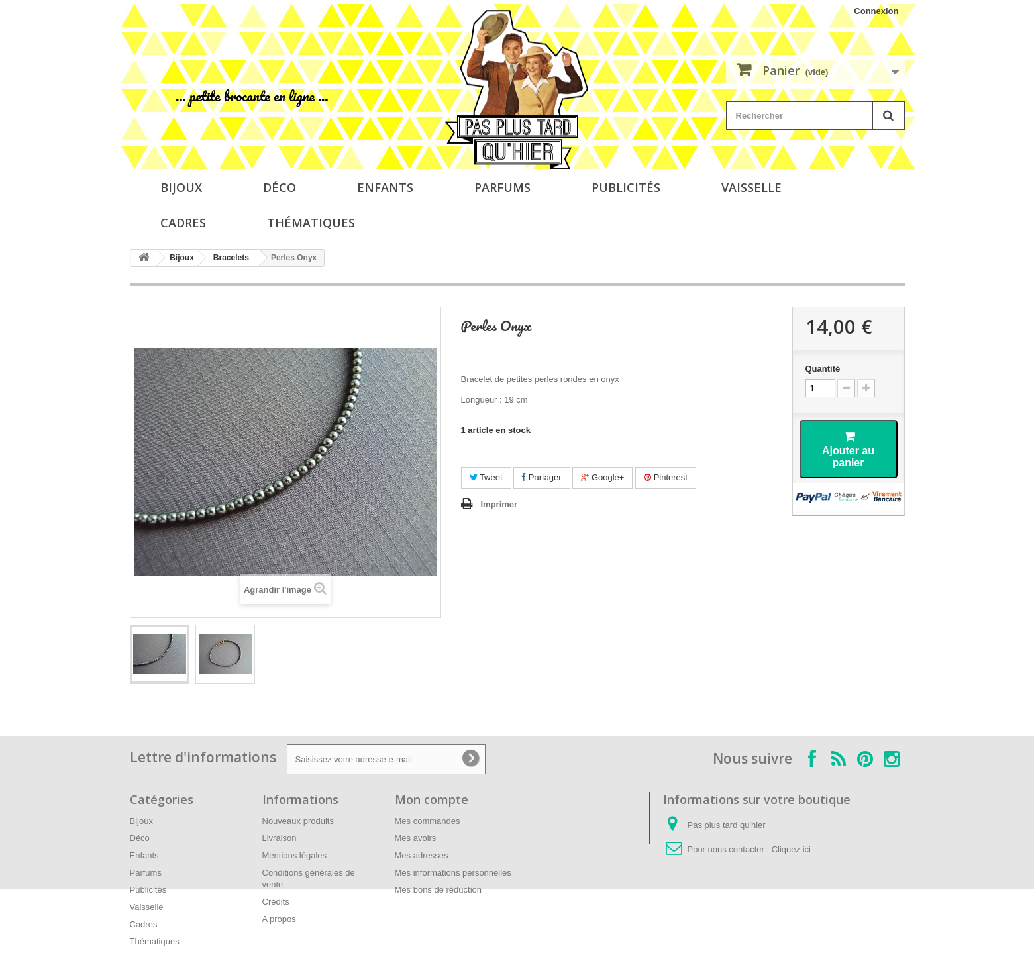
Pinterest (666, 477)
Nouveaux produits (298, 821)
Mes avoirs (416, 838)
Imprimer (499, 504)
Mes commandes (427, 821)
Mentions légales (294, 855)
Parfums (502, 187)
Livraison (279, 838)
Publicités (626, 187)
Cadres (183, 222)
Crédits (275, 902)
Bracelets (231, 257)
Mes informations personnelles (453, 873)
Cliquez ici (791, 849)
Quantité (823, 369)
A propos (279, 919)
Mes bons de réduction (438, 890)
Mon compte (431, 799)
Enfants (385, 187)
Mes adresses (421, 855)
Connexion (876, 11)
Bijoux (181, 187)
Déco (279, 187)
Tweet (486, 477)
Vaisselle (751, 187)
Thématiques (311, 222)
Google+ (602, 477)
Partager (541, 477)
